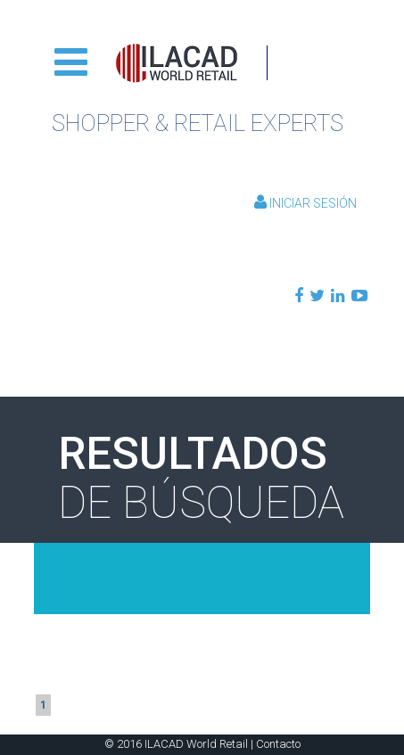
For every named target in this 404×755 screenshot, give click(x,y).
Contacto (278, 744)
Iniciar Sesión (305, 203)
